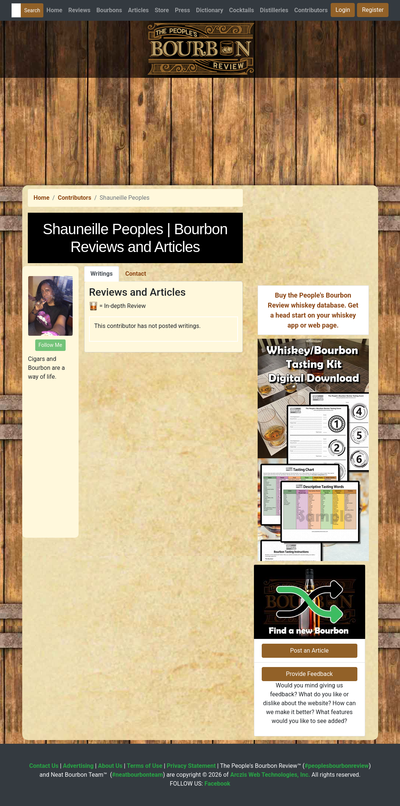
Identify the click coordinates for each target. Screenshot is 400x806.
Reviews (79, 10)
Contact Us (44, 765)
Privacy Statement (191, 765)
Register (373, 9)
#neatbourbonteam (137, 774)
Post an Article (309, 650)
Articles (138, 10)
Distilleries (274, 10)
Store (162, 10)
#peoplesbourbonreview (337, 765)
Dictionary (209, 10)
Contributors (311, 10)
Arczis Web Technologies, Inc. (270, 774)
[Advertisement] (200, 130)
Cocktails (241, 10)
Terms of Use (144, 765)
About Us (110, 765)
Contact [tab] (135, 273)
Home (54, 10)
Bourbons (109, 10)
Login (342, 9)
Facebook (217, 783)
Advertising (78, 765)
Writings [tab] (101, 273)
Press (182, 10)
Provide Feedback (309, 673)
